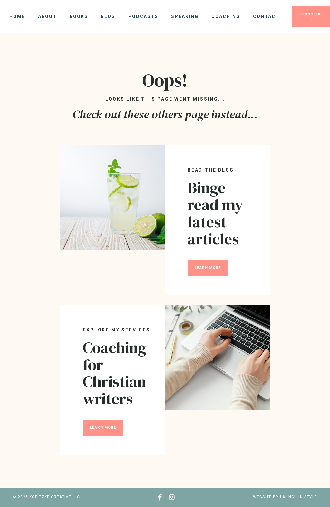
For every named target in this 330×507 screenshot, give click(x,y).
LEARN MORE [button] (208, 268)
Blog (108, 16)
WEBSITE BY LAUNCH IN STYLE (285, 497)
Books (79, 16)
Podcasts (143, 16)
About (47, 16)
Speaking (185, 16)
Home (17, 16)
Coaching (225, 16)
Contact (266, 16)
